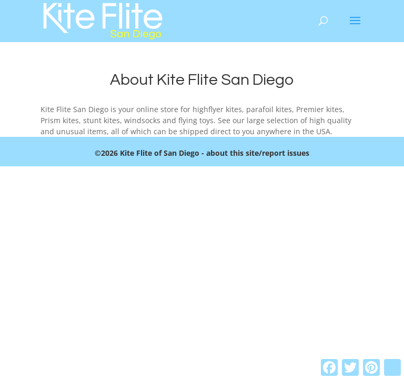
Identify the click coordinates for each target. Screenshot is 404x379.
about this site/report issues (257, 153)
